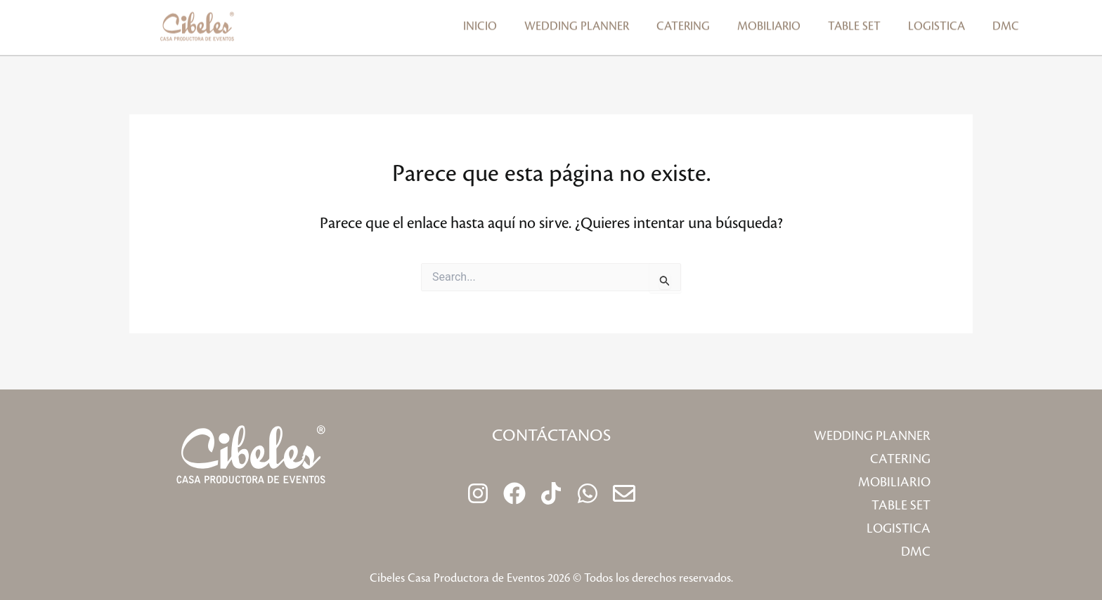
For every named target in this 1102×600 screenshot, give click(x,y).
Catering (683, 21)
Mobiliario (768, 21)
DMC (1005, 21)
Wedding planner (576, 21)
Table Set (854, 21)
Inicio (480, 21)
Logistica (936, 21)
